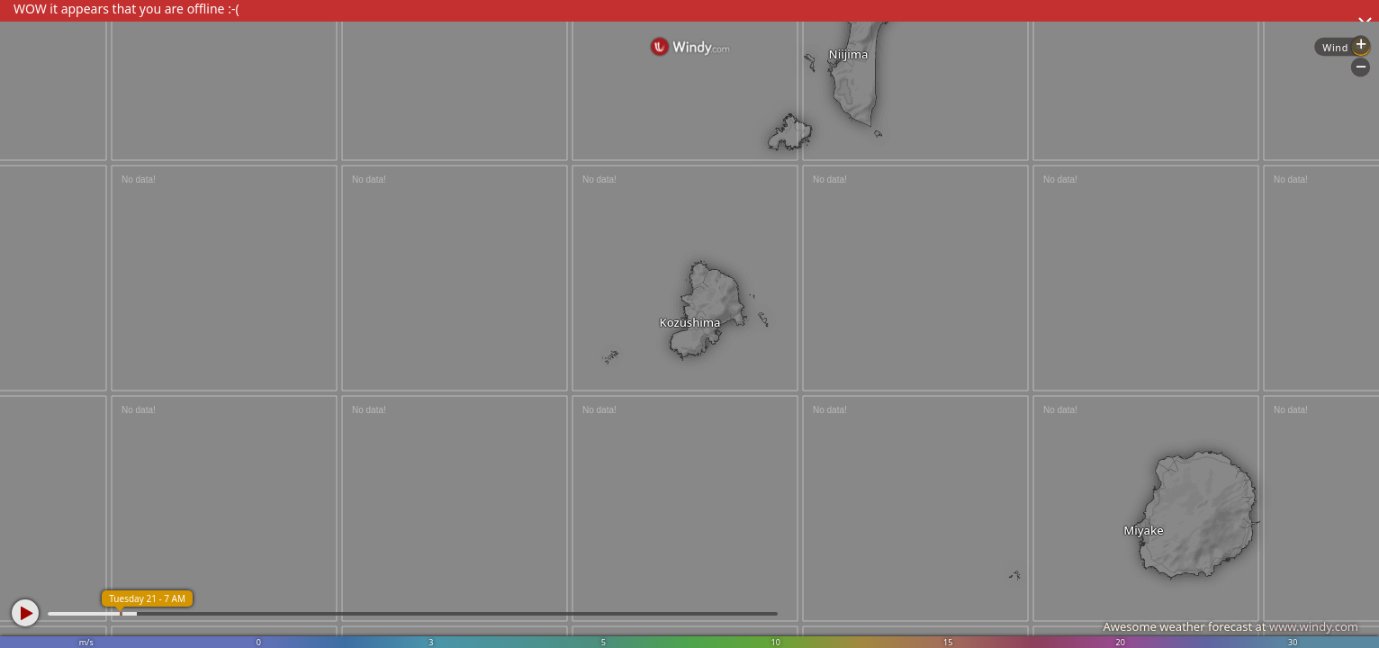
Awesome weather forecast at (1230, 626)
